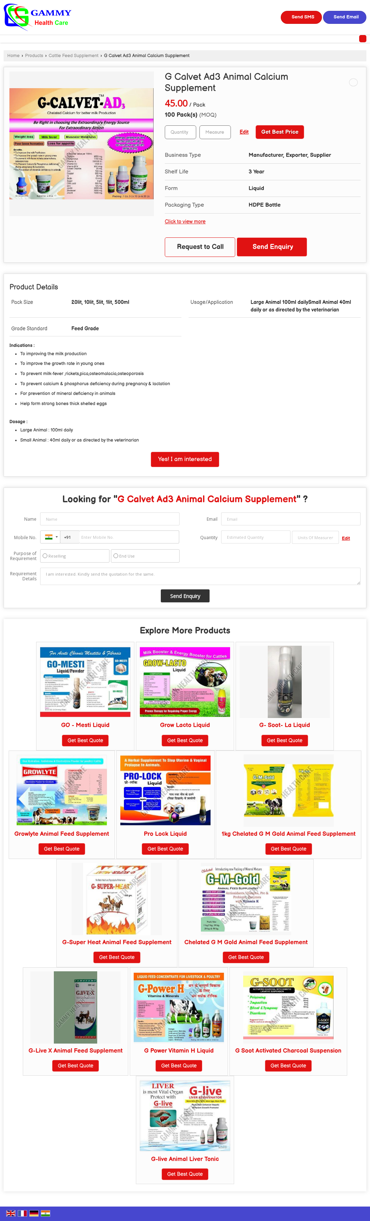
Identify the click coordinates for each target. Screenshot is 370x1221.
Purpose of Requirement (23, 556)
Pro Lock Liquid (165, 834)
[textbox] (215, 132)
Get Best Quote (85, 741)
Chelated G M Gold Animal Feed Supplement (245, 942)
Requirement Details (23, 576)
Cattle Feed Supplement (74, 56)
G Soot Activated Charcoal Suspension (288, 1050)
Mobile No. (25, 537)
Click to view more (185, 222)
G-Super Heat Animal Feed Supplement (116, 942)
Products (34, 56)
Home (13, 56)
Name (30, 519)
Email (212, 519)
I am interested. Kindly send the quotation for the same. (200, 576)
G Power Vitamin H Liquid (179, 1050)
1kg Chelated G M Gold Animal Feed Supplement (288, 834)
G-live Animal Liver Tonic (185, 1159)
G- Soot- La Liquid (284, 725)
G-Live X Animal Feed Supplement (75, 1050)
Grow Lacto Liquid (185, 725)
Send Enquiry (273, 247)
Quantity (209, 537)
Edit (244, 132)
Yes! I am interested (185, 459)
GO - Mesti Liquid (85, 725)
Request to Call (200, 247)
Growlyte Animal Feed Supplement (61, 834)
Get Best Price (279, 132)
